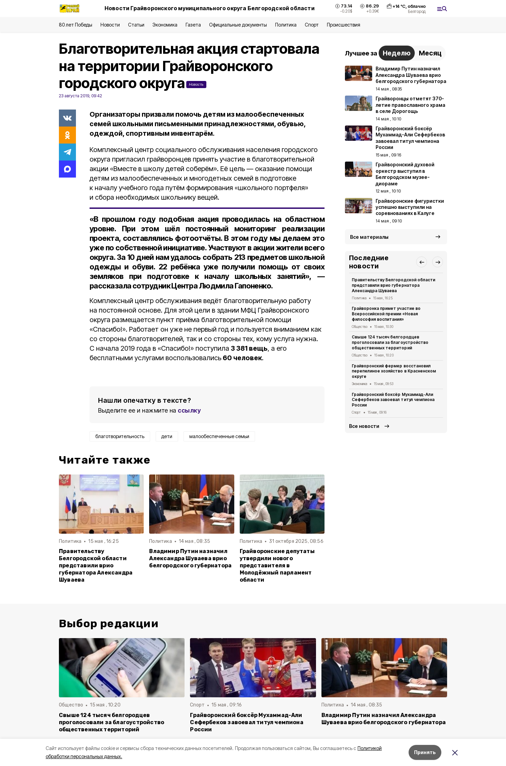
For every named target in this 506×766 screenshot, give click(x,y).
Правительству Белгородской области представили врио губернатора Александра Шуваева (95, 565)
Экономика (165, 25)
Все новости (364, 426)
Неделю (397, 53)
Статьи (136, 25)
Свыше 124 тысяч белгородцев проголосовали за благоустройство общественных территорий (390, 342)
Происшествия (343, 25)
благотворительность (119, 436)
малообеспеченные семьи (219, 436)
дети (166, 436)
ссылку (189, 410)
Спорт (312, 25)
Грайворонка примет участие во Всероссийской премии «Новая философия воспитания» (386, 314)
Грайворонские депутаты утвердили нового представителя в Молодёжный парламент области (277, 565)
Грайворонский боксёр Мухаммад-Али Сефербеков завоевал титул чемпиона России (393, 400)
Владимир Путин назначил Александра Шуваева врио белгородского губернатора (190, 558)
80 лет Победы (75, 25)
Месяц (430, 53)
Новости (110, 25)
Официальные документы (238, 25)
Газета (193, 25)
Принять (425, 752)
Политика (286, 25)
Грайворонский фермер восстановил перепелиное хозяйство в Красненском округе (394, 371)
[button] (421, 261)
